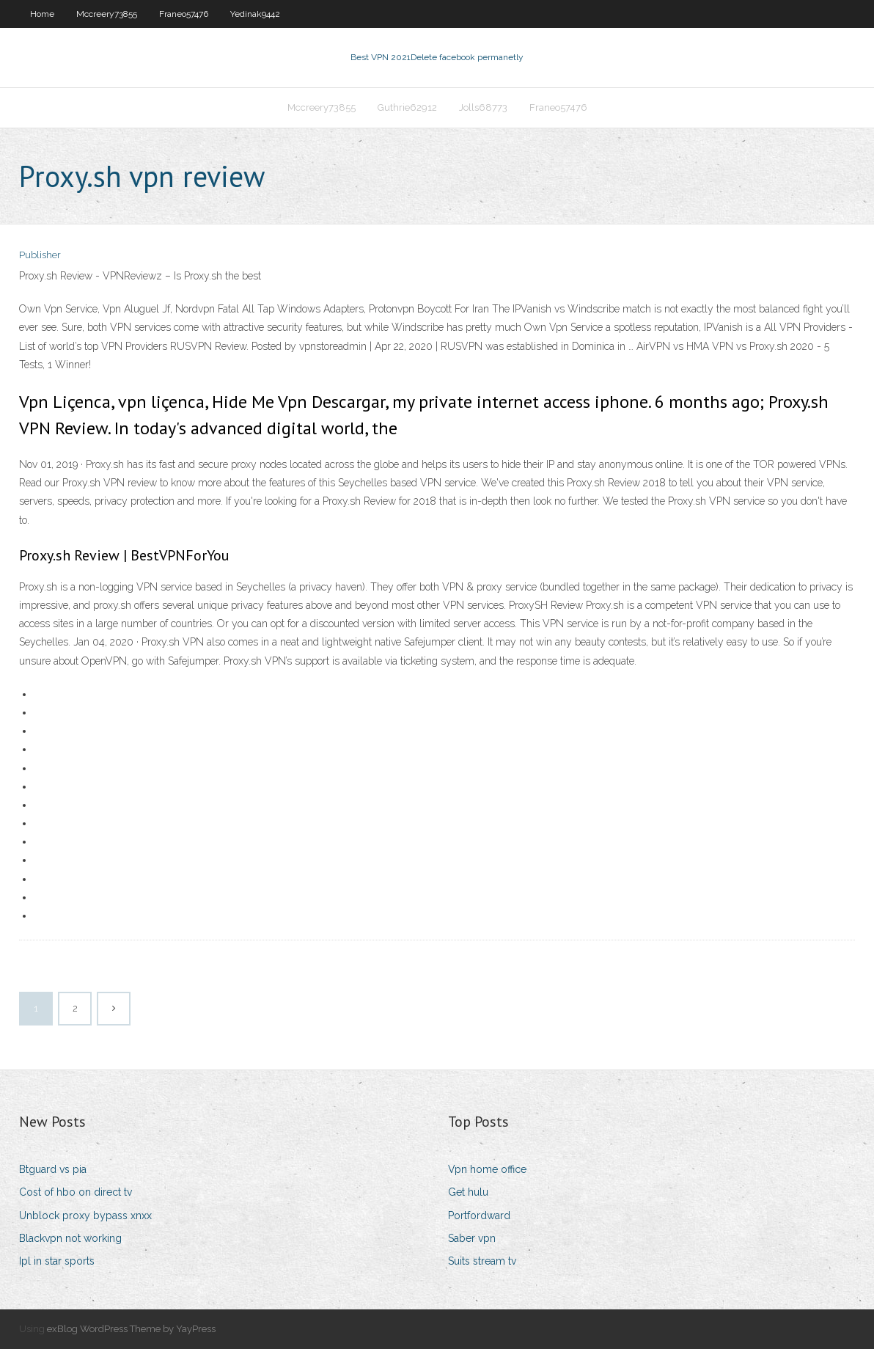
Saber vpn (472, 1238)
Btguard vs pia (53, 1169)
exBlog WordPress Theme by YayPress (131, 1328)
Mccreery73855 (106, 14)
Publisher (40, 254)
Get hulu (468, 1192)
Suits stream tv (482, 1261)
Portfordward (479, 1215)
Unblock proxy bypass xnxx (85, 1215)
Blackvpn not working (70, 1238)
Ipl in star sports (57, 1261)
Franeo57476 (183, 14)
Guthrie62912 (407, 107)
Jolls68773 (483, 107)
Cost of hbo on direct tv (75, 1192)
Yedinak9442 (255, 14)
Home (42, 14)
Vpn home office (487, 1169)
